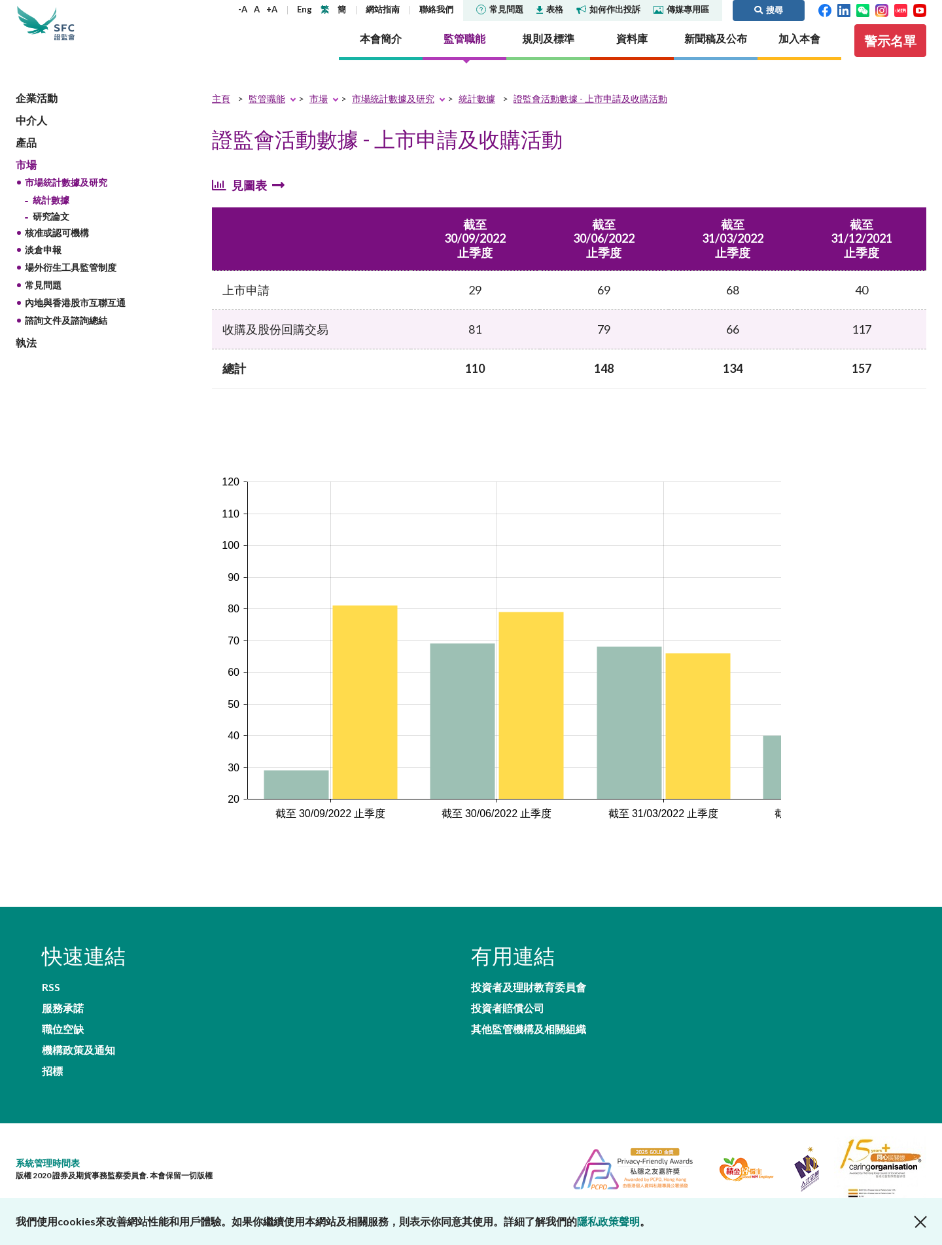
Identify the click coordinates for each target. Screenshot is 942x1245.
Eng (304, 9)
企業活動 (37, 115)
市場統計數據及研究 (66, 200)
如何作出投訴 (608, 9)
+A (271, 9)
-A (242, 9)
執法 (26, 361)
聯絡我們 (436, 9)
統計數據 (51, 217)
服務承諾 (234, 1007)
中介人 (31, 138)
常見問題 (499, 9)
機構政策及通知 (250, 1032)
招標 (52, 1058)
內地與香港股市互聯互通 (75, 320)
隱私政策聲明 (608, 1221)
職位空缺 (63, 1032)
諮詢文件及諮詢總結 (66, 337)
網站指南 (383, 9)
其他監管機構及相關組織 (528, 1058)
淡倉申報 (43, 267)
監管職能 (267, 116)
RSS (51, 1007)
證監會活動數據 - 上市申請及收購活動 (590, 116)
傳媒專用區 (681, 9)
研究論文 (51, 233)
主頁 (221, 116)
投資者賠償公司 (507, 1032)
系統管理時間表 (48, 1152)
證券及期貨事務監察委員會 (101, 32)
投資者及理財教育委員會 (528, 1007)
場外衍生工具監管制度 (70, 285)
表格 (549, 9)
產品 (26, 160)
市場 (26, 182)
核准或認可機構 (57, 250)
